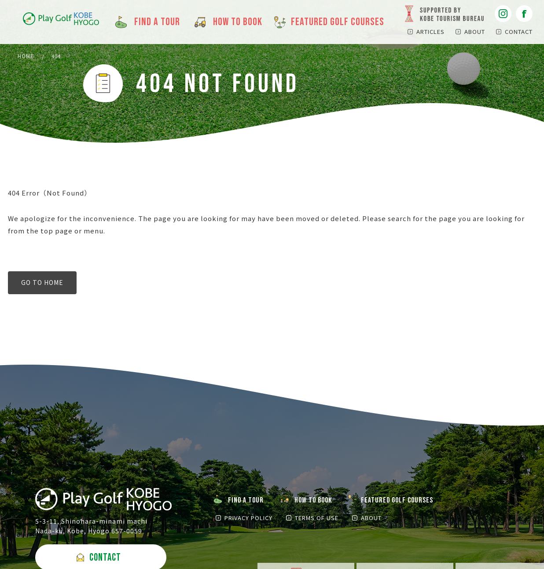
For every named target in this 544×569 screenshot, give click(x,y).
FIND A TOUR (247, 501)
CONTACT (519, 31)
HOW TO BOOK (316, 501)
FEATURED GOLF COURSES (402, 501)
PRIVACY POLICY (248, 519)
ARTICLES (430, 31)
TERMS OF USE (314, 519)
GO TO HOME (42, 283)
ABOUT (474, 31)
